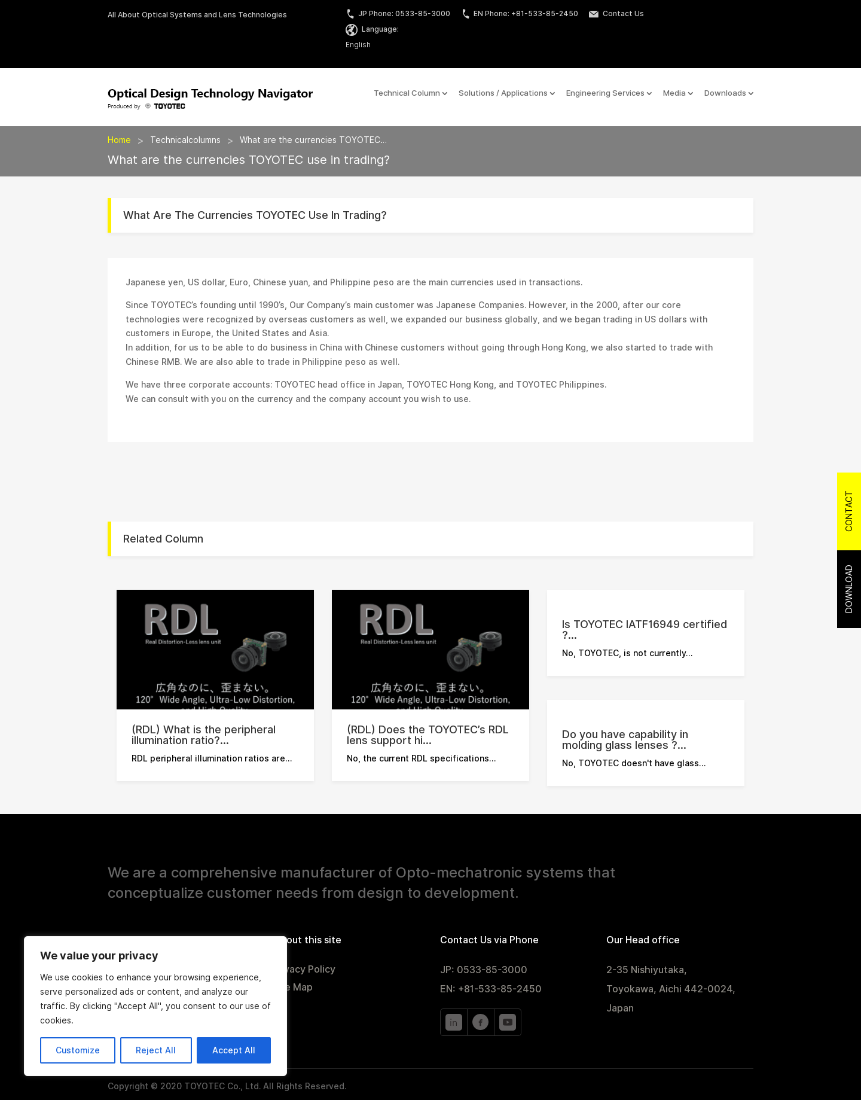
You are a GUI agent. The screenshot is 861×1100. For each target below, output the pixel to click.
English (358, 44)
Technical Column (407, 93)
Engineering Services (605, 93)
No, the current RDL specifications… (421, 758)
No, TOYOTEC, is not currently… (627, 653)
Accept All (233, 1050)
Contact (849, 511)
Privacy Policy (303, 970)
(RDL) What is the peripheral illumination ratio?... (204, 734)
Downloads (725, 93)
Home (119, 140)
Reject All (156, 1050)
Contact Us (616, 13)
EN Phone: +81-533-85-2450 (519, 13)
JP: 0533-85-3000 (483, 970)
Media (674, 93)
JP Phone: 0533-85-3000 (398, 13)
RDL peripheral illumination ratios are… (212, 758)
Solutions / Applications (503, 93)
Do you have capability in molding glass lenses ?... (625, 739)
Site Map (292, 988)
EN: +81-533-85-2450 (491, 989)
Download (849, 589)
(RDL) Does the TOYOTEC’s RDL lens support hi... (428, 734)
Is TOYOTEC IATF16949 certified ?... (644, 629)
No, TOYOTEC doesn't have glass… (634, 763)
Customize (78, 1050)
